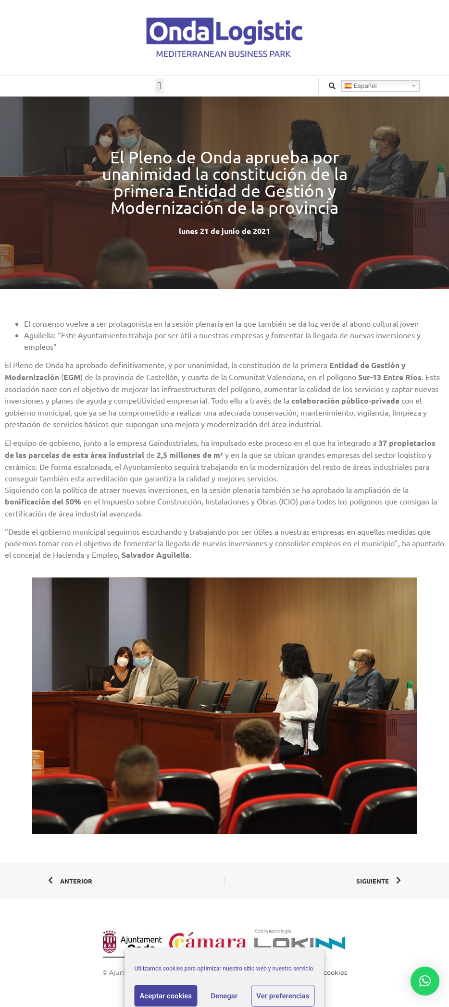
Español (360, 85)
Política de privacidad (250, 972)
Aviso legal (194, 972)
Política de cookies (318, 972)
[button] (159, 86)
